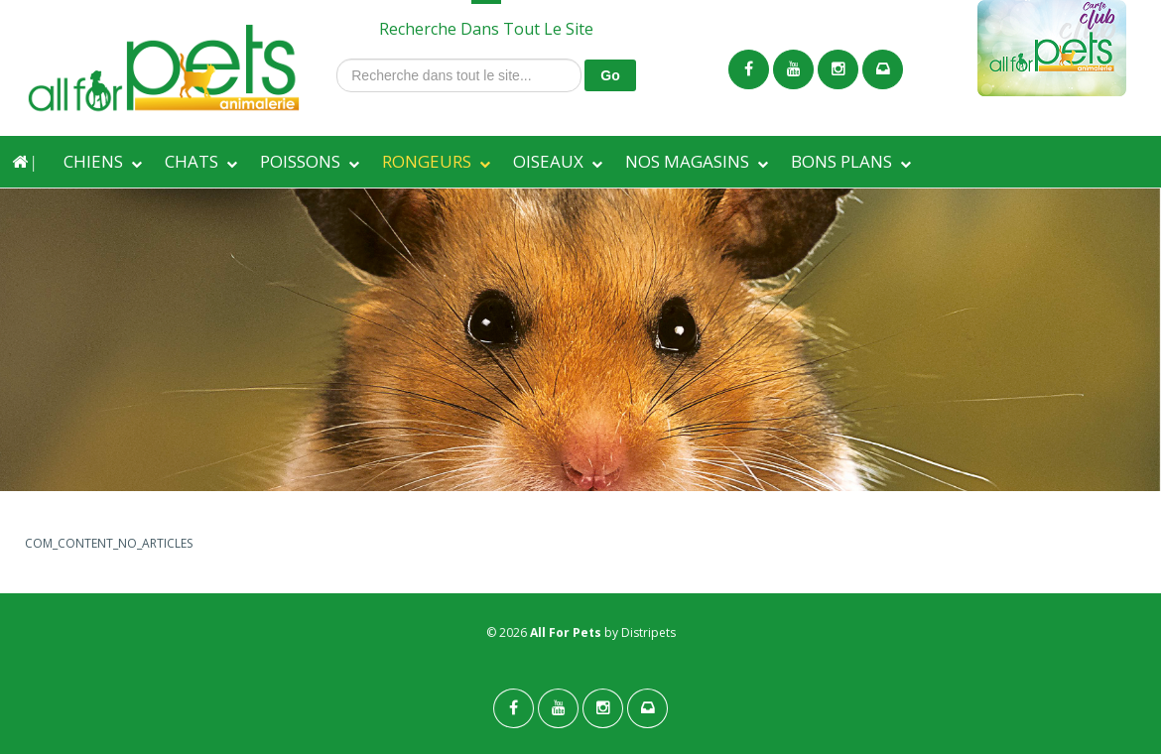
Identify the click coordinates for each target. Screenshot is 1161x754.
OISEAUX (548, 161)
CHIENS (93, 161)
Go (609, 75)
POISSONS (300, 161)
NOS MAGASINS (687, 161)
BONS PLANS (841, 161)
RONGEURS (426, 161)
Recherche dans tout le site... (336, 59)
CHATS (191, 161)
